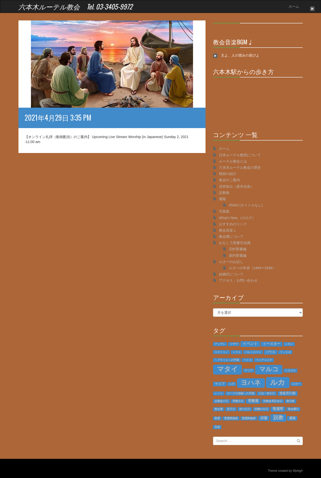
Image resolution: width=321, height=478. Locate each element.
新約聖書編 (237, 255)
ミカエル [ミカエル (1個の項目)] (290, 370)
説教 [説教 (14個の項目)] (278, 417)
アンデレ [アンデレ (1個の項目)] (219, 343)
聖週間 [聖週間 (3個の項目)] (278, 409)
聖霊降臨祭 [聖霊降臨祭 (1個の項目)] (231, 418)
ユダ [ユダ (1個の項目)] (231, 383)
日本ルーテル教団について (240, 155)
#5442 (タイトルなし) (246, 205)
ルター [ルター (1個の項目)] (296, 383)
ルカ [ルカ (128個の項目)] (277, 382)
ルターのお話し (231, 262)
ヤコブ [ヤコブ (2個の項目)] (219, 384)
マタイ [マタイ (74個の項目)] (227, 369)
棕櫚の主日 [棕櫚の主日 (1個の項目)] (261, 408)
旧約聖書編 (237, 249)
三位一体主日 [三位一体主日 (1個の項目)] (266, 393)
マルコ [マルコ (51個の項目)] (269, 369)
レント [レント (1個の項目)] (218, 393)
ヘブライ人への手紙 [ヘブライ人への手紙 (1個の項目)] (226, 359)
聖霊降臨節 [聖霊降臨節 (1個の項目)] (249, 418)
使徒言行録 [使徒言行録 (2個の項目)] (287, 393)
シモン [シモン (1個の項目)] (289, 343)
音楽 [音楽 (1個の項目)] (217, 426)
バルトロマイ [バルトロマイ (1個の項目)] (253, 352)
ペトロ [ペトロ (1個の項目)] (247, 359)
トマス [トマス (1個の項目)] (236, 352)
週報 (222, 199)
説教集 (224, 193)
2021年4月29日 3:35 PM (58, 117)
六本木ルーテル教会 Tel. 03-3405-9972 (75, 6)
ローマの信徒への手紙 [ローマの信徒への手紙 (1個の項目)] (240, 393)
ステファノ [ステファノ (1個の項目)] (221, 352)
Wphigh (298, 471)
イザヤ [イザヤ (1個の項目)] (234, 343)
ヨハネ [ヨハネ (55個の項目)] (251, 382)
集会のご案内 (229, 180)
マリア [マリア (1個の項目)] (248, 370)
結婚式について (231, 274)
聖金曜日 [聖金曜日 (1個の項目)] (293, 408)
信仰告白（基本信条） (236, 186)
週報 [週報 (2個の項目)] (292, 418)
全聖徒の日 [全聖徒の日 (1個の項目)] (221, 400)
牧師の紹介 (227, 174)
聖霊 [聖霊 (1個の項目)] (217, 418)
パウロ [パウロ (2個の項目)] (270, 352)
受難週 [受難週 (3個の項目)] (253, 401)
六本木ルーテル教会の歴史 (240, 167)
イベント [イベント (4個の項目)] (250, 344)
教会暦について (231, 237)
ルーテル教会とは (233, 161)
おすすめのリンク (233, 224)
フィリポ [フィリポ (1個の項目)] (285, 352)
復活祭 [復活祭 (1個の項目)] (290, 400)
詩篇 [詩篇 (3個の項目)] (263, 418)
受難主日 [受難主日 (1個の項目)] (237, 400)
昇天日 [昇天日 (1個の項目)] (231, 408)
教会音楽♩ (227, 230)
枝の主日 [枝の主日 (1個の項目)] (244, 408)
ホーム (294, 6)
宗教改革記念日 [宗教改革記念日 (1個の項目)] (272, 400)
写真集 (224, 211)
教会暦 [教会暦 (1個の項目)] (218, 408)
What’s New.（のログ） (237, 218)
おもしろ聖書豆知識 (234, 243)
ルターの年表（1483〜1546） (252, 268)
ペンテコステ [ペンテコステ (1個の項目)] (264, 359)
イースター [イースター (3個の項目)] (271, 344)
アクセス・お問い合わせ (238, 280)
